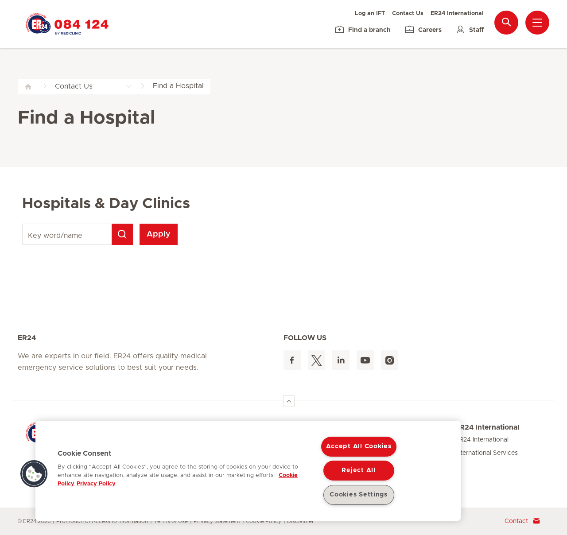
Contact (522, 521)
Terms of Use (171, 521)
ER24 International (457, 13)
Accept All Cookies (359, 446)
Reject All (358, 470)
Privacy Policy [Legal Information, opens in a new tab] (96, 484)
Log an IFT (370, 13)
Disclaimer (300, 521)
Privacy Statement (217, 521)
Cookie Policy (263, 521)
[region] (248, 471)
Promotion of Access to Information (102, 521)
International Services (486, 453)
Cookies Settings (359, 495)
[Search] (122, 234)
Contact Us (407, 13)
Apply (159, 234)
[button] (34, 474)
